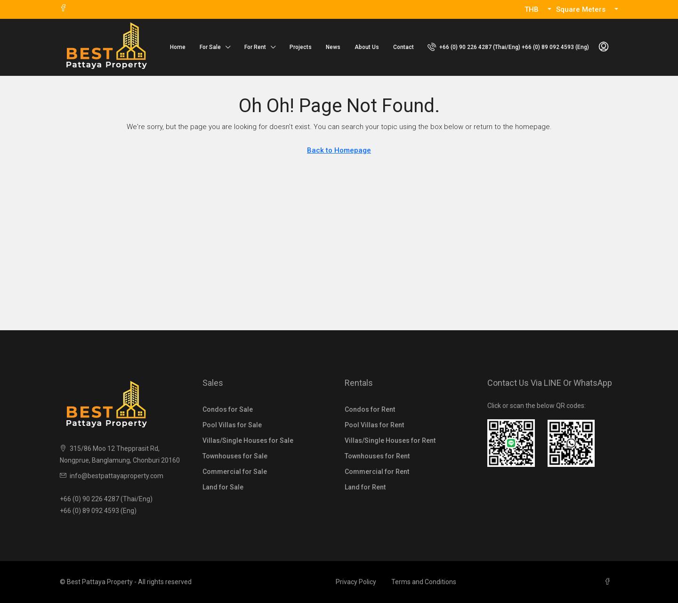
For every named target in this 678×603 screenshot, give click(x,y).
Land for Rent (365, 487)
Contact (403, 47)
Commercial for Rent (377, 471)
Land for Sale (222, 487)
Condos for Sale (227, 409)
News (333, 47)
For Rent (255, 47)
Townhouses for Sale (234, 456)
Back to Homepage (339, 150)
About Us (367, 47)
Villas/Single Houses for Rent (390, 440)
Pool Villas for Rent (374, 425)
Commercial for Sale (234, 471)
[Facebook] (609, 582)
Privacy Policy (356, 582)
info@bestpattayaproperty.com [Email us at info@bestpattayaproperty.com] (116, 476)
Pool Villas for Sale (232, 425)
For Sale (210, 47)
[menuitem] (508, 47)
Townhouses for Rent (377, 456)
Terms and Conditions (423, 582)
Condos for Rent (370, 409)
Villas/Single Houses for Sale (247, 440)
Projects (301, 47)
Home (178, 47)
